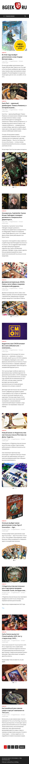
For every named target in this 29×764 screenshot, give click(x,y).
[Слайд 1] (13, 187)
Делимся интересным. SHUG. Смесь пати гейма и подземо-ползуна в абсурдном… (13, 284)
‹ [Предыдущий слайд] (4, 170)
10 (16, 747)
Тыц (3, 608)
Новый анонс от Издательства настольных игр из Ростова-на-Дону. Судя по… (14, 435)
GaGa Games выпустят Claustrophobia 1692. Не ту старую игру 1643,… (12, 636)
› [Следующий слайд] (24, 170)
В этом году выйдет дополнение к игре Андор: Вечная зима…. (12, 57)
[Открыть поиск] (25, 16)
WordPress (11, 762)
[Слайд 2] (14, 187)
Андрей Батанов (13, 61)
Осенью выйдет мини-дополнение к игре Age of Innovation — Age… (12, 525)
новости (4, 52)
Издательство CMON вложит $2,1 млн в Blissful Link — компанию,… (13, 346)
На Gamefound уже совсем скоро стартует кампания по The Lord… (13, 710)
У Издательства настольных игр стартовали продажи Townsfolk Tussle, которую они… (14, 588)
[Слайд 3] (13, 316)
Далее (22, 747)
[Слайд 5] (16, 316)
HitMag (16, 762)
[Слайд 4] (15, 316)
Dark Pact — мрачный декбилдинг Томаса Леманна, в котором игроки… (14, 105)
